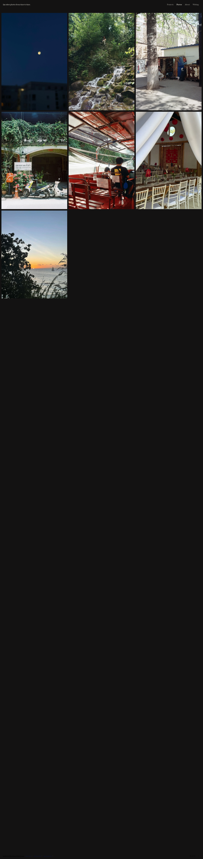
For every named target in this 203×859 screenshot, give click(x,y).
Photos (179, 4)
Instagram (48, 855)
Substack (37, 855)
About (187, 4)
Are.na (28, 855)
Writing (196, 4)
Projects (170, 4)
